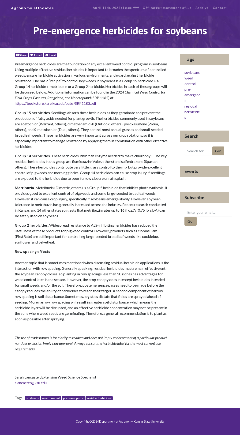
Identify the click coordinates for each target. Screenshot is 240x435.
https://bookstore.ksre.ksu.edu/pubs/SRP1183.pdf (55, 103)
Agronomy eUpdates (32, 8)
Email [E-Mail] (50, 55)
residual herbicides (99, 398)
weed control (51, 398)
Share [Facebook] (21, 55)
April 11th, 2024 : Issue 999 (116, 8)
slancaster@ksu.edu (31, 382)
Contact (220, 8)
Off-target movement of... (167, 8)
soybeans (32, 398)
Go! (218, 151)
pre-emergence (73, 398)
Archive (202, 8)
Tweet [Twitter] (36, 55)
